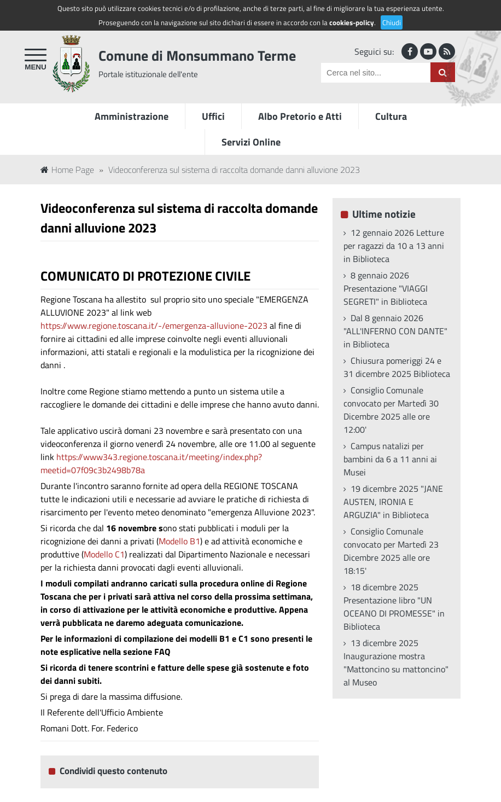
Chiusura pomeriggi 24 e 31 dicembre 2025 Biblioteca (396, 367)
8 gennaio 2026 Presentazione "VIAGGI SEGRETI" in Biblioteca (385, 288)
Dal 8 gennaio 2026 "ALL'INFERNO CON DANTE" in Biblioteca (395, 331)
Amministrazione (131, 116)
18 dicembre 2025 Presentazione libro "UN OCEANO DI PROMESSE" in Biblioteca (394, 606)
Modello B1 (179, 541)
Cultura (391, 116)
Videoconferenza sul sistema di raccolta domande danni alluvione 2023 (234, 169)
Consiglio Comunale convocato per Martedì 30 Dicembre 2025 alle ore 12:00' (391, 409)
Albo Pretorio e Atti (300, 116)
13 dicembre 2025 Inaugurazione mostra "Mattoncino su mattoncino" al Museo (395, 662)
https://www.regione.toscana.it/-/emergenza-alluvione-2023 (153, 325)
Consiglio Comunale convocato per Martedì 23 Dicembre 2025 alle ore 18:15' (391, 551)
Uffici (213, 116)
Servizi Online (251, 142)
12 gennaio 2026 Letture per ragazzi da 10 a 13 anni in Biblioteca (393, 245)
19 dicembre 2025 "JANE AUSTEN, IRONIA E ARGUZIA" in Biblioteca (393, 501)
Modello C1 (104, 554)
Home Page (67, 169)
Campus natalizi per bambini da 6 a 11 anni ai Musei (390, 459)
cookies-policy (351, 22)
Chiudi (391, 22)
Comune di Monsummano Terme (197, 55)
